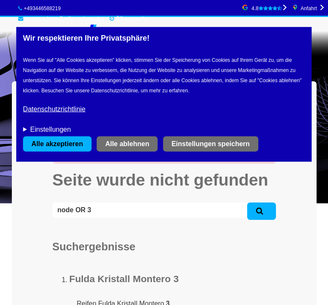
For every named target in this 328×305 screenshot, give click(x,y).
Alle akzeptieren (57, 143)
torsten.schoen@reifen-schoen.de (60, 19)
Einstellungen (50, 129)
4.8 (266, 8)
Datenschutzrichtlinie (54, 109)
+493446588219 (39, 8)
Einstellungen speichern (210, 143)
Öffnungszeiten (133, 19)
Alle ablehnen (127, 143)
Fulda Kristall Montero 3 (124, 278)
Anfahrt (308, 8)
